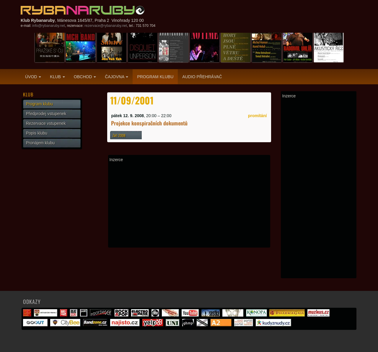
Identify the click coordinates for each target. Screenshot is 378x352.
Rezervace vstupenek (46, 123)
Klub (57, 76)
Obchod (85, 76)
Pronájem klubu (40, 142)
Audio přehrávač (202, 76)
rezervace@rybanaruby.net (105, 26)
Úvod (33, 76)
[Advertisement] (189, 204)
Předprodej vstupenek (46, 113)
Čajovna (116, 76)
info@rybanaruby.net (48, 26)
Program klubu (155, 76)
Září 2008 (119, 135)
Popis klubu (36, 133)
